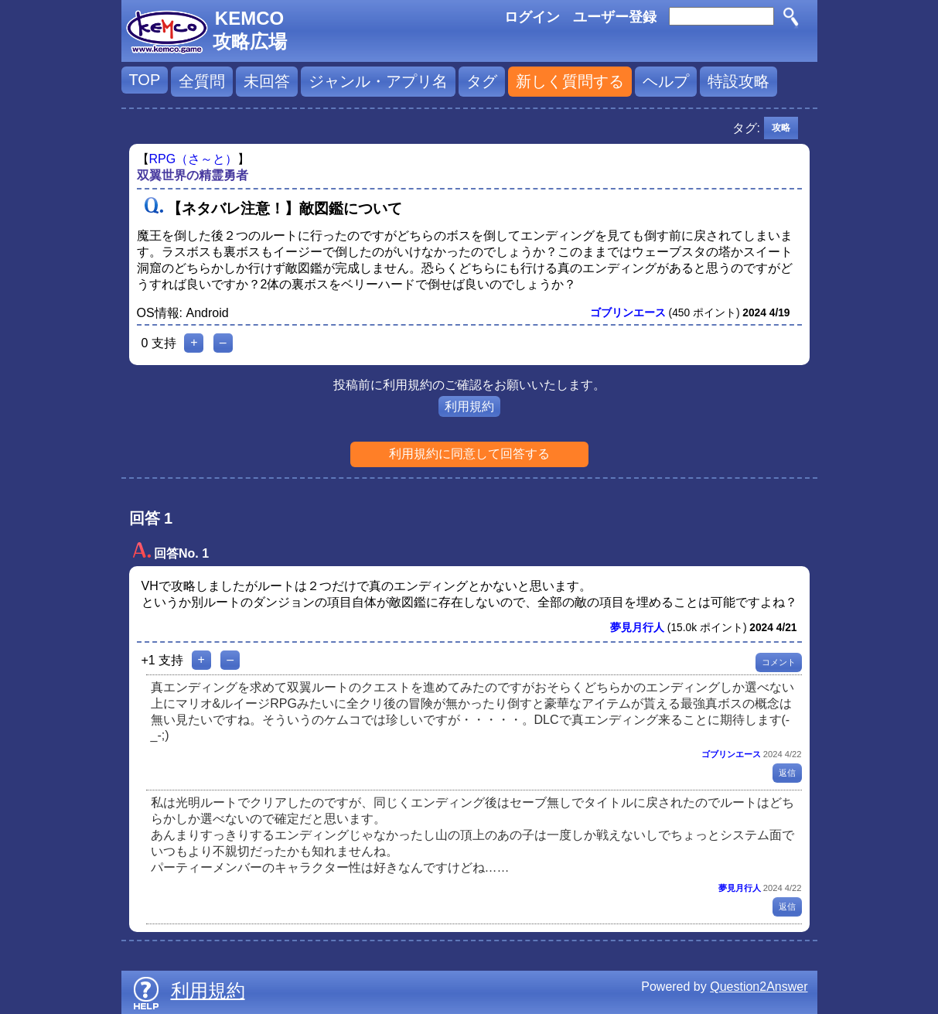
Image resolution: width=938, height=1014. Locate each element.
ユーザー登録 (615, 17)
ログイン (532, 17)
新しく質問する (570, 81)
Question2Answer (758, 986)
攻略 (781, 127)
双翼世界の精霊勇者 (192, 175)
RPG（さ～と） (193, 159)
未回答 (267, 81)
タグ (481, 81)
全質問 (202, 81)
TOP (145, 79)
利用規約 (469, 406)
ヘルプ (666, 81)
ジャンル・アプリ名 (378, 81)
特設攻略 (738, 81)
